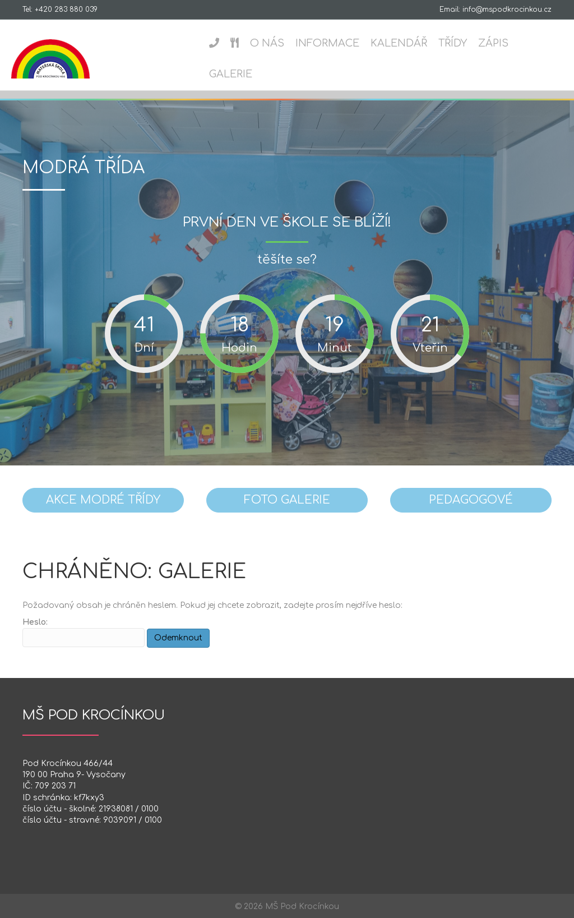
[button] (103, 500)
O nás (266, 43)
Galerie (229, 74)
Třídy (451, 43)
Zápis (492, 43)
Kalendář (397, 43)
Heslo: (83, 632)
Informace (326, 43)
